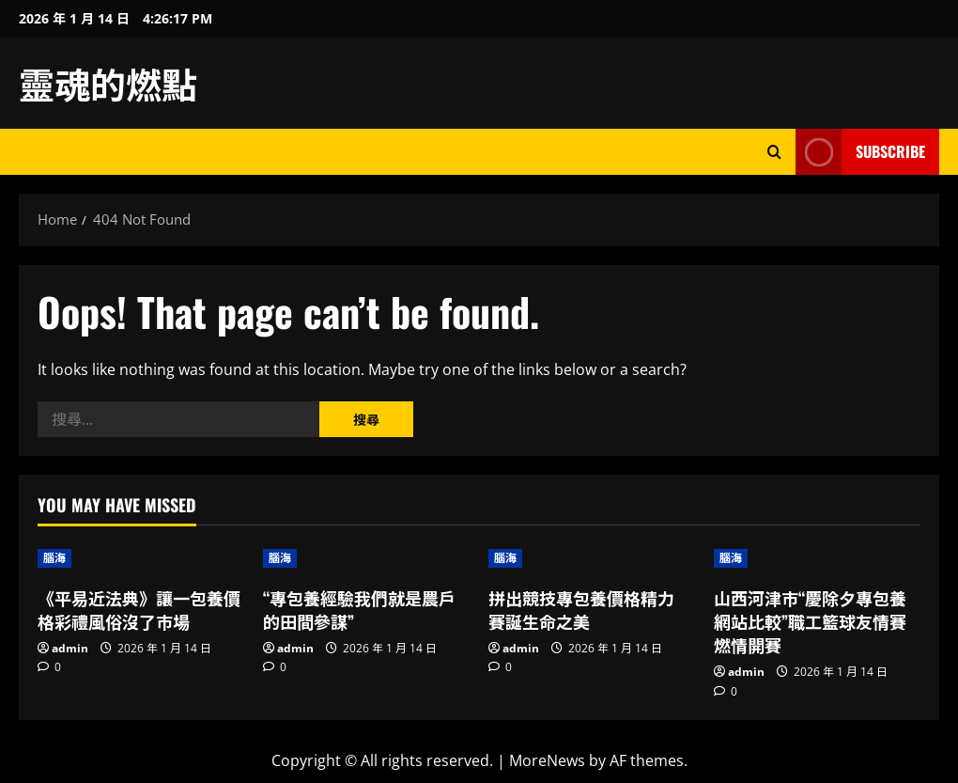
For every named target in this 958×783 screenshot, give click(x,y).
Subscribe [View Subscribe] (860, 152)
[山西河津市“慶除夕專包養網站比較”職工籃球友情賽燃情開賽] (817, 558)
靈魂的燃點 (108, 82)
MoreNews (547, 760)
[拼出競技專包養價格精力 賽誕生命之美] (591, 558)
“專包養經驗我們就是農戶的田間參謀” (359, 610)
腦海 (54, 558)
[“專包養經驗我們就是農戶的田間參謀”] (366, 558)
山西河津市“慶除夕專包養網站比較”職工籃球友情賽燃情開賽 (810, 621)
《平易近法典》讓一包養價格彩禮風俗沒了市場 (139, 610)
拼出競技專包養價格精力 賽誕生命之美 (581, 610)
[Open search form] (774, 151)
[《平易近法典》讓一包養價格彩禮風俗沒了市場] (141, 558)
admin (70, 648)
